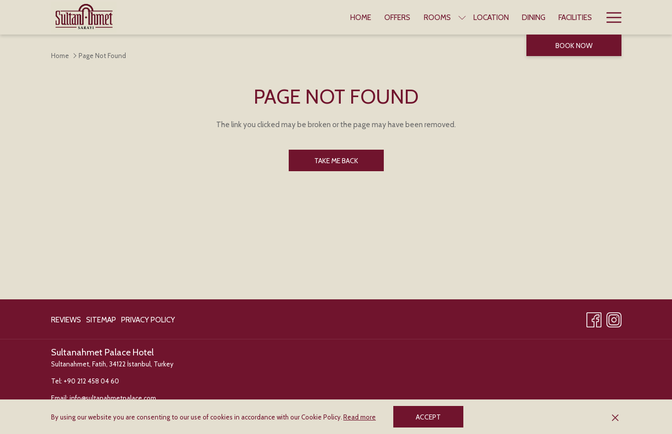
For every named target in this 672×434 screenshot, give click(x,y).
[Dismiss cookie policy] (615, 416)
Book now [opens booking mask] (573, 45)
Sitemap (101, 319)
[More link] (610, 17)
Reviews (66, 319)
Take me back (336, 160)
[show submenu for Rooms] (462, 17)
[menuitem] (361, 17)
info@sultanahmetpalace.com (113, 398)
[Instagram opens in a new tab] (613, 318)
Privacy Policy (148, 319)
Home (60, 56)
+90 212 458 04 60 (91, 381)
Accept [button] (428, 416)
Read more (359, 417)
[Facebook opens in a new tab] (593, 318)
